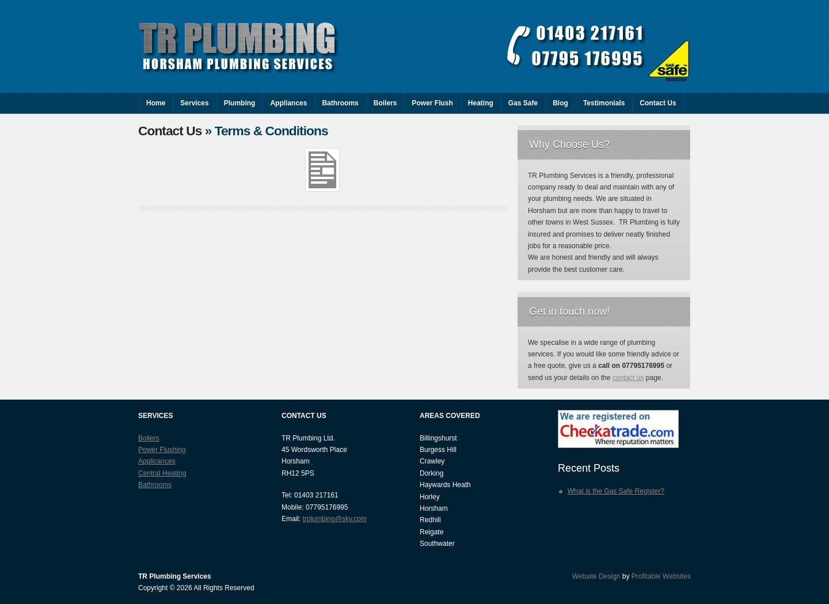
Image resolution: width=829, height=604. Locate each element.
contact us (628, 378)
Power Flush (432, 103)
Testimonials (604, 103)
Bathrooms (340, 103)
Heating (480, 103)
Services (194, 103)
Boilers (385, 103)
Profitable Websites (661, 576)
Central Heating (162, 473)
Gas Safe (523, 103)
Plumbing (240, 103)
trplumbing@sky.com (335, 519)
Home (155, 103)
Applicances (157, 461)
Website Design (596, 576)
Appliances (288, 103)
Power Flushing (162, 450)
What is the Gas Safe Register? (616, 491)
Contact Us (658, 103)
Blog (560, 103)
